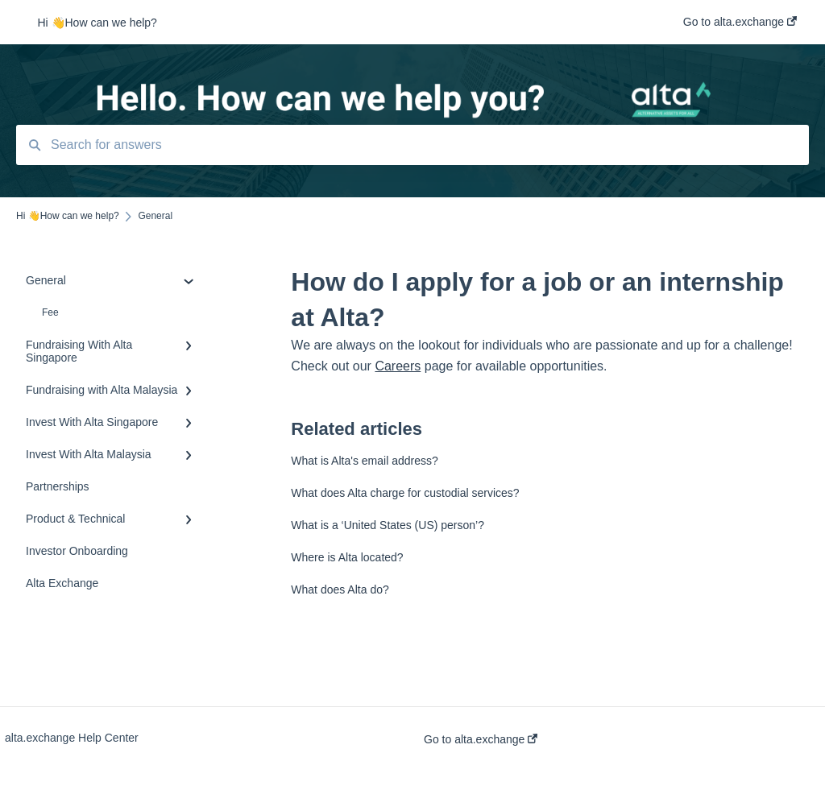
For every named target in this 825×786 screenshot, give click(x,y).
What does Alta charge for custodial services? (405, 492)
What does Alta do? (339, 589)
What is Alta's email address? (364, 460)
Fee (50, 312)
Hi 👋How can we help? (97, 22)
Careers (398, 366)
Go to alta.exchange (480, 739)
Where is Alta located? (347, 557)
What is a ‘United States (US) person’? (387, 525)
